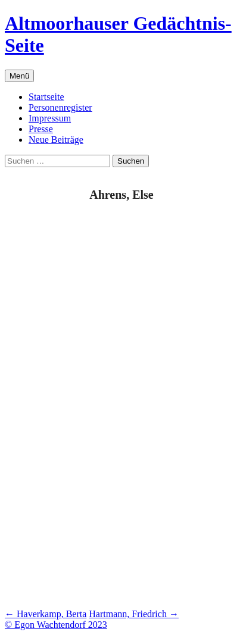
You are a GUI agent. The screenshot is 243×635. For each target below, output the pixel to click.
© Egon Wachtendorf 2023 (56, 625)
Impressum (50, 118)
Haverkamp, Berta (45, 614)
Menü (19, 75)
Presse (41, 129)
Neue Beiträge (56, 139)
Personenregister (60, 107)
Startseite (46, 97)
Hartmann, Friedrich (134, 614)
